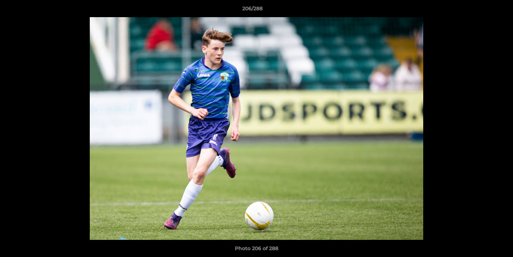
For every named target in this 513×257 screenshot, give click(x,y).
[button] (483, 10)
